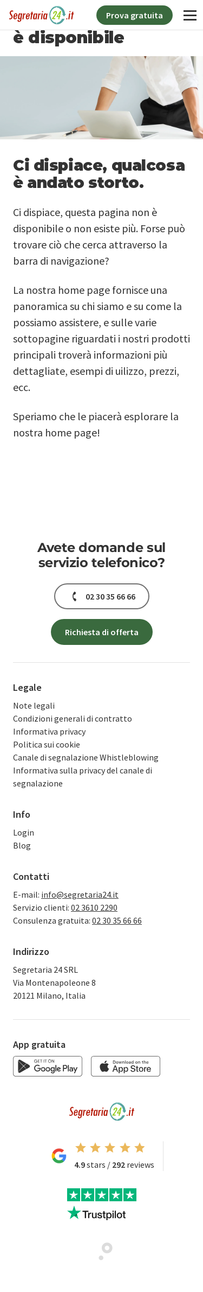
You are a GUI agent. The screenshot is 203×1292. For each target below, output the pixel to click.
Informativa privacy (49, 731)
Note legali (34, 705)
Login (23, 832)
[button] (101, 596)
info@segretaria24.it (80, 894)
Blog (22, 845)
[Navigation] (190, 15)
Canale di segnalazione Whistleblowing (86, 757)
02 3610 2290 (94, 907)
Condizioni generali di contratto (72, 718)
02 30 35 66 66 (117, 920)
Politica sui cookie (46, 744)
